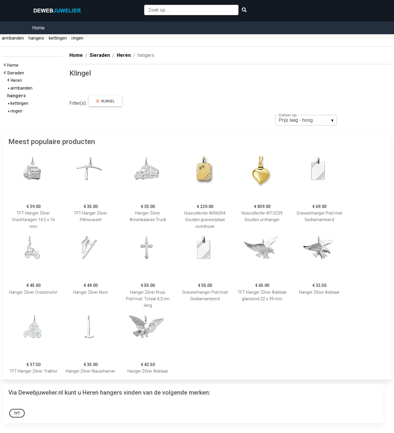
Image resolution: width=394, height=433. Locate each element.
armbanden (13, 38)
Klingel (105, 101)
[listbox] (306, 120)
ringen (77, 38)
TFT (17, 413)
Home (38, 28)
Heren (17, 80)
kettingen (57, 38)
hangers (36, 38)
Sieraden (16, 73)
